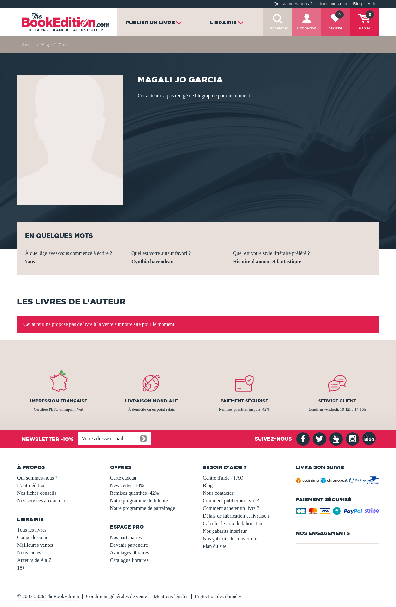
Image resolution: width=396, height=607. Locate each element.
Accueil (28, 44)
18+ (21, 568)
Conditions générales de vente (116, 596)
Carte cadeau (123, 477)
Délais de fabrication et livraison (236, 516)
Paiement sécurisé (244, 400)
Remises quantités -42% (134, 493)
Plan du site (215, 546)
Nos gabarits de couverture (230, 538)
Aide (372, 4)
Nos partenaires (126, 537)
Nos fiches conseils (36, 493)
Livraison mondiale (151, 400)
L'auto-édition (31, 485)
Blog (357, 4)
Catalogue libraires (129, 560)
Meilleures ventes (35, 545)
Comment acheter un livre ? (231, 508)
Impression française (58, 400)
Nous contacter (332, 4)
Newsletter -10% (127, 485)
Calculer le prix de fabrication (233, 523)
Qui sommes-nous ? (293, 4)
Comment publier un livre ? (231, 500)
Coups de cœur (32, 537)
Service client (337, 400)
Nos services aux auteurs (42, 500)
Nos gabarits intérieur (225, 531)
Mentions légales (171, 596)
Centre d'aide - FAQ (223, 477)
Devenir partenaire (129, 545)
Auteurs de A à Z (34, 560)
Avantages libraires (129, 552)
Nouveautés (29, 552)
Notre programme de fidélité (139, 500)
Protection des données (218, 596)
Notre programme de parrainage (142, 508)
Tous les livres (31, 529)
